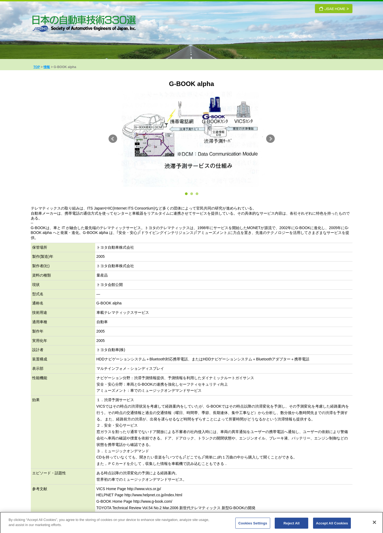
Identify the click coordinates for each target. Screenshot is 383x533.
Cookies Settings (252, 525)
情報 (46, 67)
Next (270, 139)
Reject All (292, 525)
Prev (113, 139)
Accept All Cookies (332, 525)
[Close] (374, 524)
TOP (37, 67)
